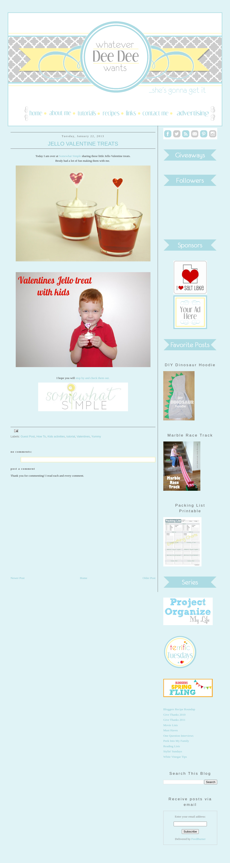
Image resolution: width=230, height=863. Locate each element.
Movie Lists (170, 725)
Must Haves (170, 730)
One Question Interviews (178, 735)
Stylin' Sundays (172, 751)
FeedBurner (198, 839)
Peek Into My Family (176, 740)
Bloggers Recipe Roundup (179, 709)
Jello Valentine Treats (83, 144)
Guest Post (28, 436)
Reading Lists (171, 746)
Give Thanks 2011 (174, 719)
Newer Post (17, 578)
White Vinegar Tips (175, 756)
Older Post (149, 578)
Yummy (96, 436)
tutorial (70, 436)
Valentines (83, 436)
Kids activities (56, 436)
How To (41, 436)
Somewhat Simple (70, 156)
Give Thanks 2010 (174, 714)
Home (83, 578)
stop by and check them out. (93, 378)
